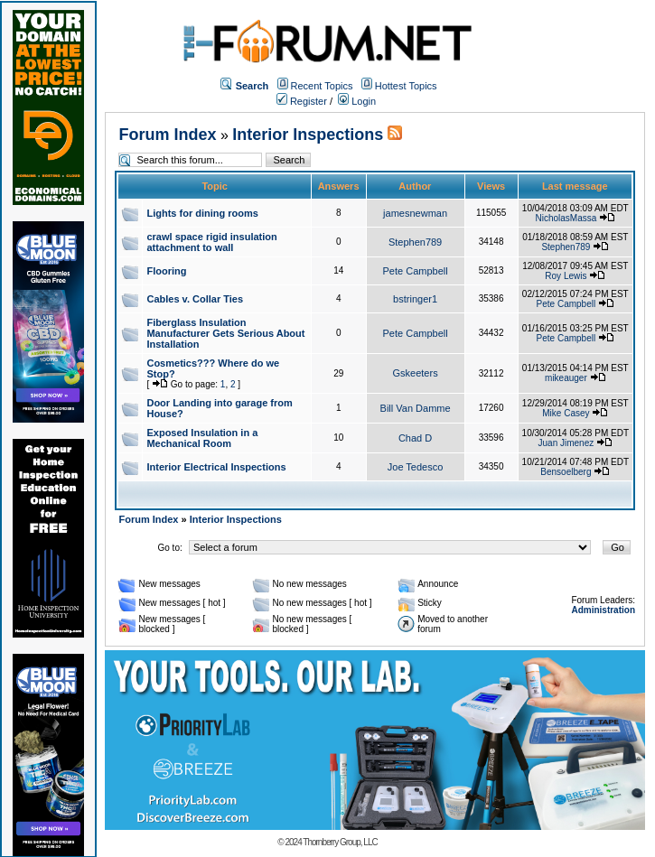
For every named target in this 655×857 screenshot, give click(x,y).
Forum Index (167, 135)
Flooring (166, 270)
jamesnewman (415, 213)
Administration (603, 610)
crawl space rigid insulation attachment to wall (211, 242)
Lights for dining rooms (201, 213)
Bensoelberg (565, 472)
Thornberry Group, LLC (340, 842)
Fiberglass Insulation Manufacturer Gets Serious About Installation (225, 333)
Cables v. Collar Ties (194, 298)
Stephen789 (415, 242)
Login (357, 101)
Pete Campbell (415, 270)
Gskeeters (415, 373)
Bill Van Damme (415, 408)
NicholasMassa (565, 218)
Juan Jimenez (566, 443)
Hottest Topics (406, 85)
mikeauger (566, 378)
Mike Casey (565, 413)
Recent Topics (322, 85)
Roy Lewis (565, 276)
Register (301, 101)
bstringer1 (415, 298)
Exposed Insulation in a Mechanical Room (201, 438)
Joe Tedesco (416, 466)
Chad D (415, 438)
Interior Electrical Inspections (215, 466)
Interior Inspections (307, 135)
